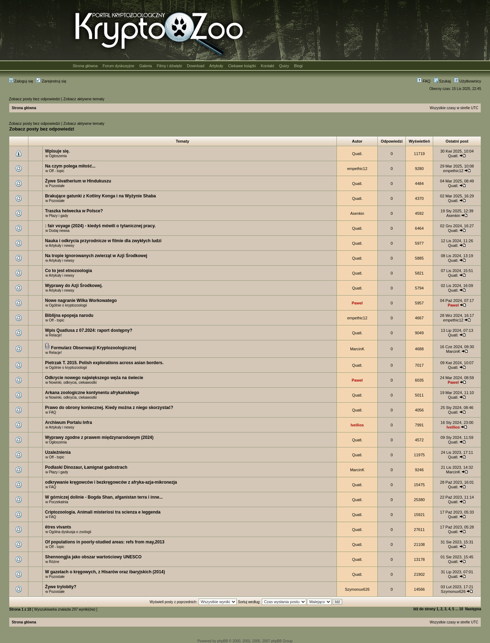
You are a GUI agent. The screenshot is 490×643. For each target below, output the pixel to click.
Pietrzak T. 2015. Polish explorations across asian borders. (104, 362)
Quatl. (357, 154)
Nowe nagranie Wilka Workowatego (81, 300)
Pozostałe (57, 186)
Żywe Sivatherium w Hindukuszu (78, 181)
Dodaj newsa (59, 231)
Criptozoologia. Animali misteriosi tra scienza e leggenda (103, 512)
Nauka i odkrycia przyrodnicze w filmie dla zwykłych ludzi (103, 240)
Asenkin (357, 213)
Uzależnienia (58, 452)
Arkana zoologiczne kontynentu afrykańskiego (92, 392)
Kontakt (267, 66)
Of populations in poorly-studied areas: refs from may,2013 (105, 542)
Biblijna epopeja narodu (69, 315)
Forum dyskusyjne (118, 66)
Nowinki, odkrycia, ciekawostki (73, 382)
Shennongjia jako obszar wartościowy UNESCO (93, 556)
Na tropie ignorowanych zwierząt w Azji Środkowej (96, 255)
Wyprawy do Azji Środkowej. (74, 285)
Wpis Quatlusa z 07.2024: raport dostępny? (88, 330)
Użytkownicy (467, 81)
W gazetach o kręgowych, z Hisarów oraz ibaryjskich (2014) (105, 571)
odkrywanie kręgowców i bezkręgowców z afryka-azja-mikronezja (111, 482)
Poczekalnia (58, 502)
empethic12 (357, 168)
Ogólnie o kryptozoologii (68, 305)
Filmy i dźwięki (169, 66)
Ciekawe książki (242, 66)
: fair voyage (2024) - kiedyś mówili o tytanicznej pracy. (100, 225)
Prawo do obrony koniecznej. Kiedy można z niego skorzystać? (109, 407)
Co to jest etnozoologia (68, 270)
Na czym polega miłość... (70, 166)
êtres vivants (58, 527)
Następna (473, 609)
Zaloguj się (21, 81)
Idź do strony (424, 609)
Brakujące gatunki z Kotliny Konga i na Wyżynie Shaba (100, 195)
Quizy (284, 66)
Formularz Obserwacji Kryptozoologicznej (93, 347)
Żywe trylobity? (60, 586)
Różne (54, 562)
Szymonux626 (357, 589)
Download (195, 66)
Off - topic (56, 171)
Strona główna (85, 66)
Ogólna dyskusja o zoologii (70, 532)
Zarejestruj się (51, 81)
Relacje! (55, 335)
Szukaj (442, 81)
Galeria (145, 66)
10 (461, 609)
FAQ (423, 81)
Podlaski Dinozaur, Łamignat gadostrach (86, 467)
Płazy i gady (58, 216)
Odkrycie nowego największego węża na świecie (94, 377)
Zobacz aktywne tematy (83, 99)
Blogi (298, 66)
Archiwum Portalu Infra (68, 422)
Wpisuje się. (57, 151)
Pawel (357, 303)
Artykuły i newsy (61, 246)
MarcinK (357, 349)
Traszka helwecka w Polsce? (74, 210)
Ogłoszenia (58, 156)
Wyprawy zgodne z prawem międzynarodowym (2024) (99, 437)
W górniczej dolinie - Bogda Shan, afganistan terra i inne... (104, 497)
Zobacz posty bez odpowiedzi (34, 99)
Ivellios (357, 425)
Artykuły (216, 66)
